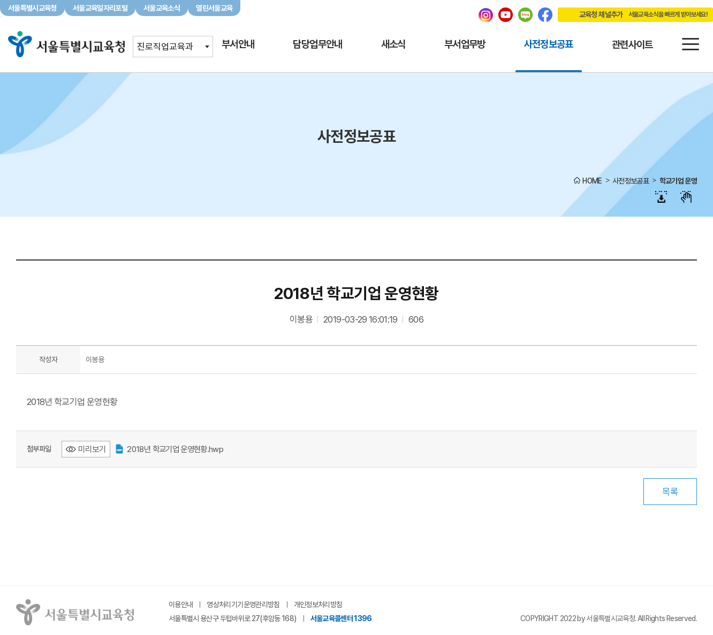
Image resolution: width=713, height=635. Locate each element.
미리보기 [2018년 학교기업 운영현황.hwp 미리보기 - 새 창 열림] (92, 449)
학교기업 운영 (678, 181)
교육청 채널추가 (633, 14)
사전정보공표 (630, 181)
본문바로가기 (356, 0)
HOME (592, 181)
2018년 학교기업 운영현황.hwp (169, 449)
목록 (670, 491)
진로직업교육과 (165, 46)
